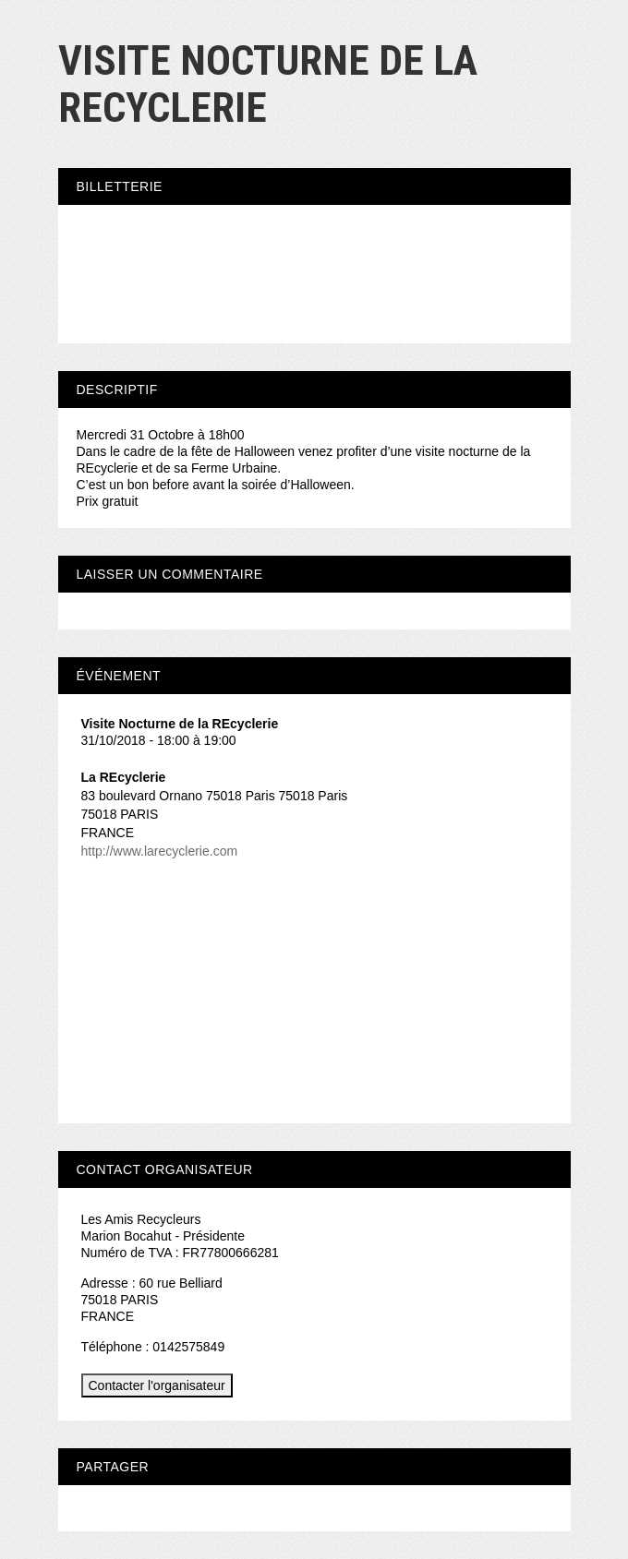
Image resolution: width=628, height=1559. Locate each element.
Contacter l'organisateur (157, 1385)
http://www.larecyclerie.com (159, 851)
